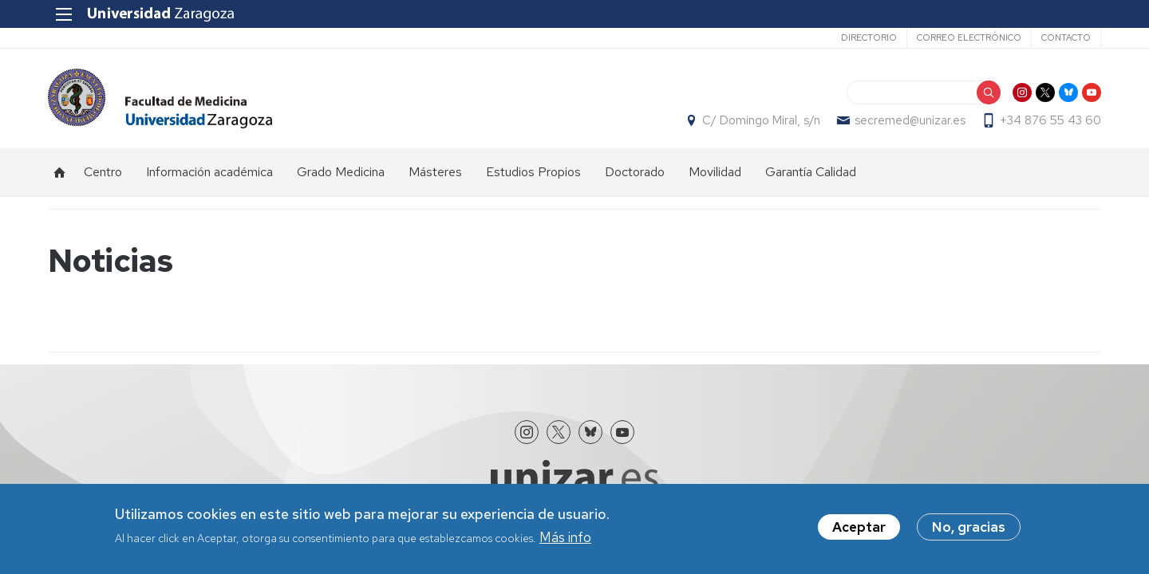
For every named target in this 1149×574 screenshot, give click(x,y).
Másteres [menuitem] (435, 171)
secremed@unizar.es (910, 120)
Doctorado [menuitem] (635, 171)
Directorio (869, 37)
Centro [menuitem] (103, 171)
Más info (565, 538)
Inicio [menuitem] (60, 172)
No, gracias (968, 528)
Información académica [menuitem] (209, 171)
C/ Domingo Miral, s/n (761, 120)
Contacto (1066, 37)
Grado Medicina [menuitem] (341, 171)
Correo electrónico (969, 37)
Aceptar (859, 528)
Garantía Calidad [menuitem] (810, 171)
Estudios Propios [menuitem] (533, 171)
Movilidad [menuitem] (715, 171)
